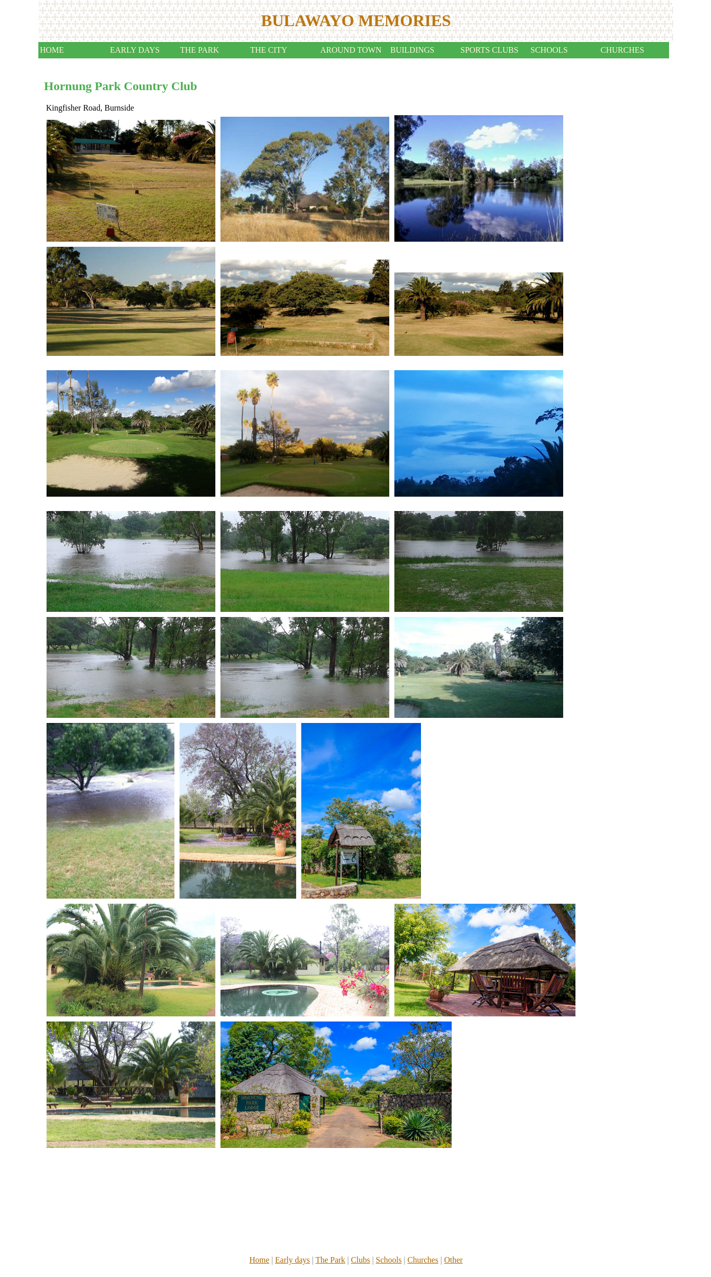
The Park (330, 1259)
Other (453, 1259)
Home (259, 1259)
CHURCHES (622, 50)
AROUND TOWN (351, 50)
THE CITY (268, 50)
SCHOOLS (549, 50)
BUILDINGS (412, 50)
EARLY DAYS (135, 50)
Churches (422, 1259)
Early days (292, 1259)
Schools (389, 1259)
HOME (52, 50)
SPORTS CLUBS (489, 50)
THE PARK (199, 50)
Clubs (360, 1259)
